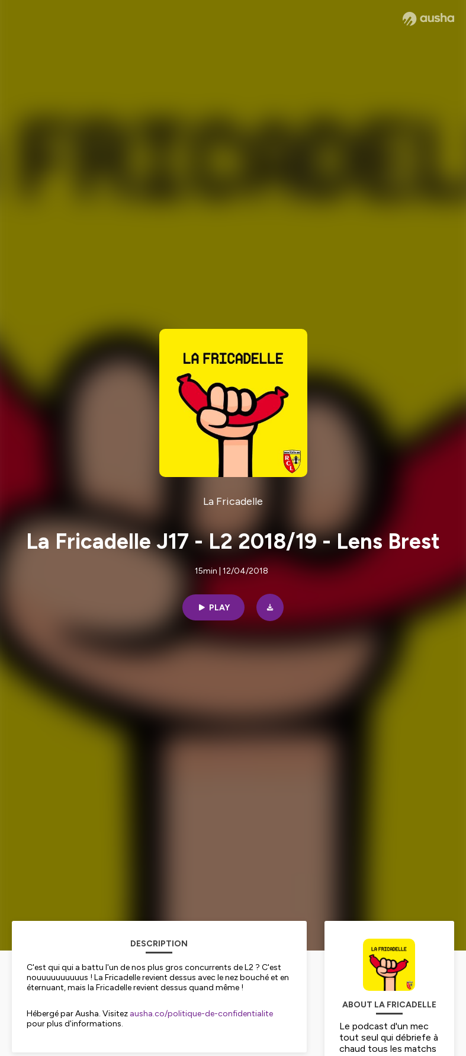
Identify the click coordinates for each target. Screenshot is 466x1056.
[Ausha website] (428, 19)
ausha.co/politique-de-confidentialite (201, 1014)
